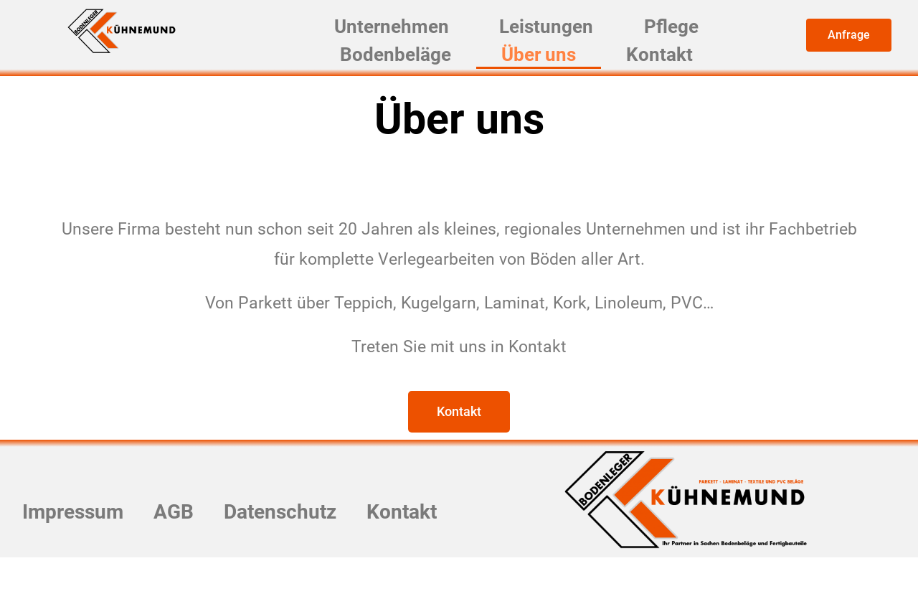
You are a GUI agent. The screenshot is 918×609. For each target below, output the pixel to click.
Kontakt (650, 79)
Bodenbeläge (408, 79)
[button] (848, 35)
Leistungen (553, 34)
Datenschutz (340, 546)
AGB (223, 546)
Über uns (543, 79)
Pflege (664, 34)
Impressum (112, 546)
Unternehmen (405, 34)
